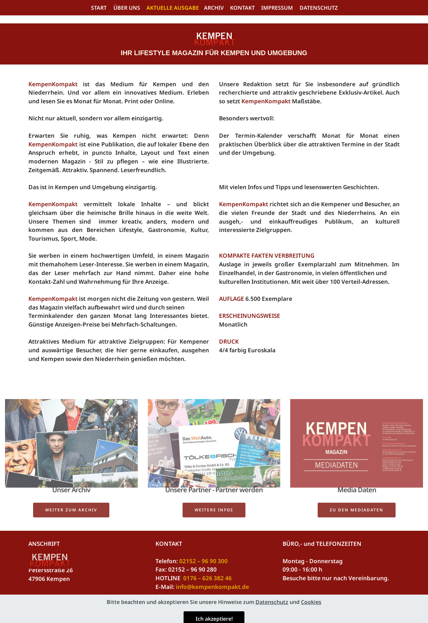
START (99, 8)
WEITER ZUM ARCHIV (71, 513)
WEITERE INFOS (214, 513)
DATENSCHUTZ (319, 8)
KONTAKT (242, 8)
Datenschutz (271, 618)
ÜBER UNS (126, 8)
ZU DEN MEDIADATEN (357, 513)
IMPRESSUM (277, 8)
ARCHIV (214, 8)
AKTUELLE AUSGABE (172, 8)
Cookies (311, 618)
